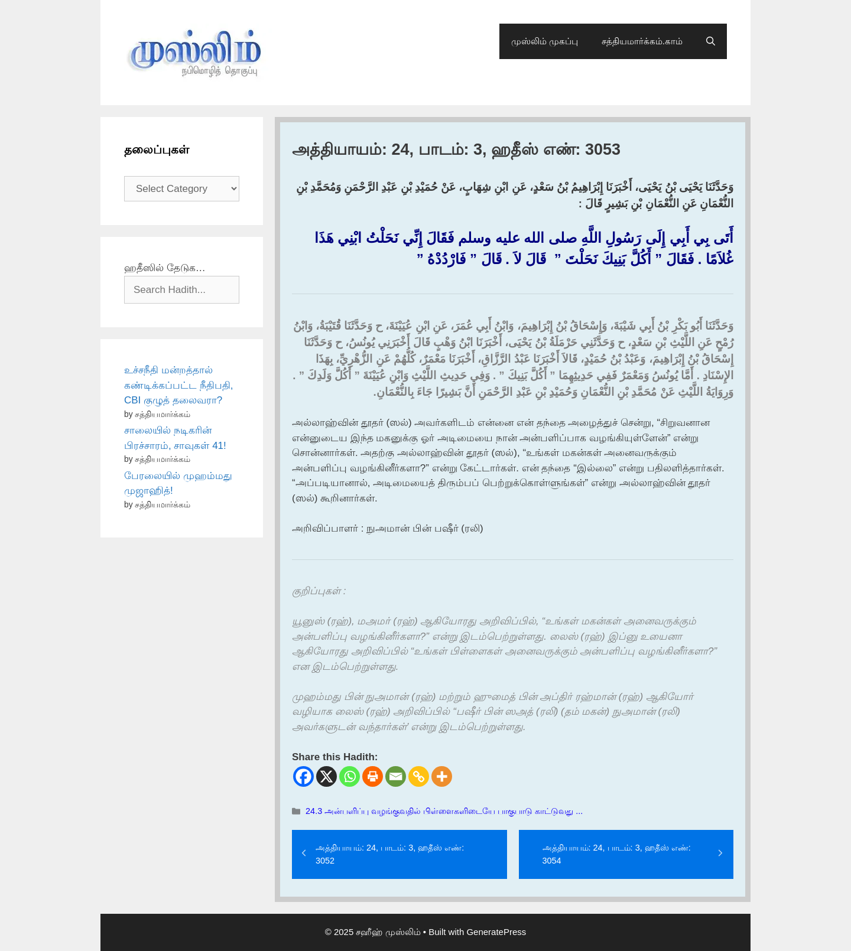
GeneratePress (496, 932)
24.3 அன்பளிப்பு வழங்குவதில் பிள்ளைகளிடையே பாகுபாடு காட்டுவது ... (444, 811)
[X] (326, 776)
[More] (441, 776)
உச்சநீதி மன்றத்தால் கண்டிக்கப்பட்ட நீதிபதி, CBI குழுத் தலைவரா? (178, 385)
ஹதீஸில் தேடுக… (165, 267)
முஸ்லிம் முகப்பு (544, 41)
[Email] (395, 776)
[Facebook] (303, 776)
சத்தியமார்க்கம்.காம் (642, 41)
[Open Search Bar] (710, 41)
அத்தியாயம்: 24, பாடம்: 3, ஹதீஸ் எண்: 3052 (390, 854)
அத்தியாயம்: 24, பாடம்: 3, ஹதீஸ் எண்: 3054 (617, 854)
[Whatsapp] (349, 776)
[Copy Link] (418, 776)
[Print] (372, 776)
